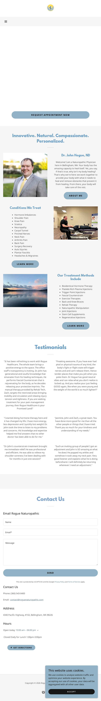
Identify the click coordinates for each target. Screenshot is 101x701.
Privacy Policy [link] (59, 582)
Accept (71, 693)
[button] (5, 21)
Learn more (25, 264)
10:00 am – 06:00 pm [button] (26, 630)
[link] (50, 8)
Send (50, 572)
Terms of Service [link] (74, 582)
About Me (75, 195)
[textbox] (50, 522)
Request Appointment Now (50, 114)
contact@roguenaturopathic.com (26, 599)
